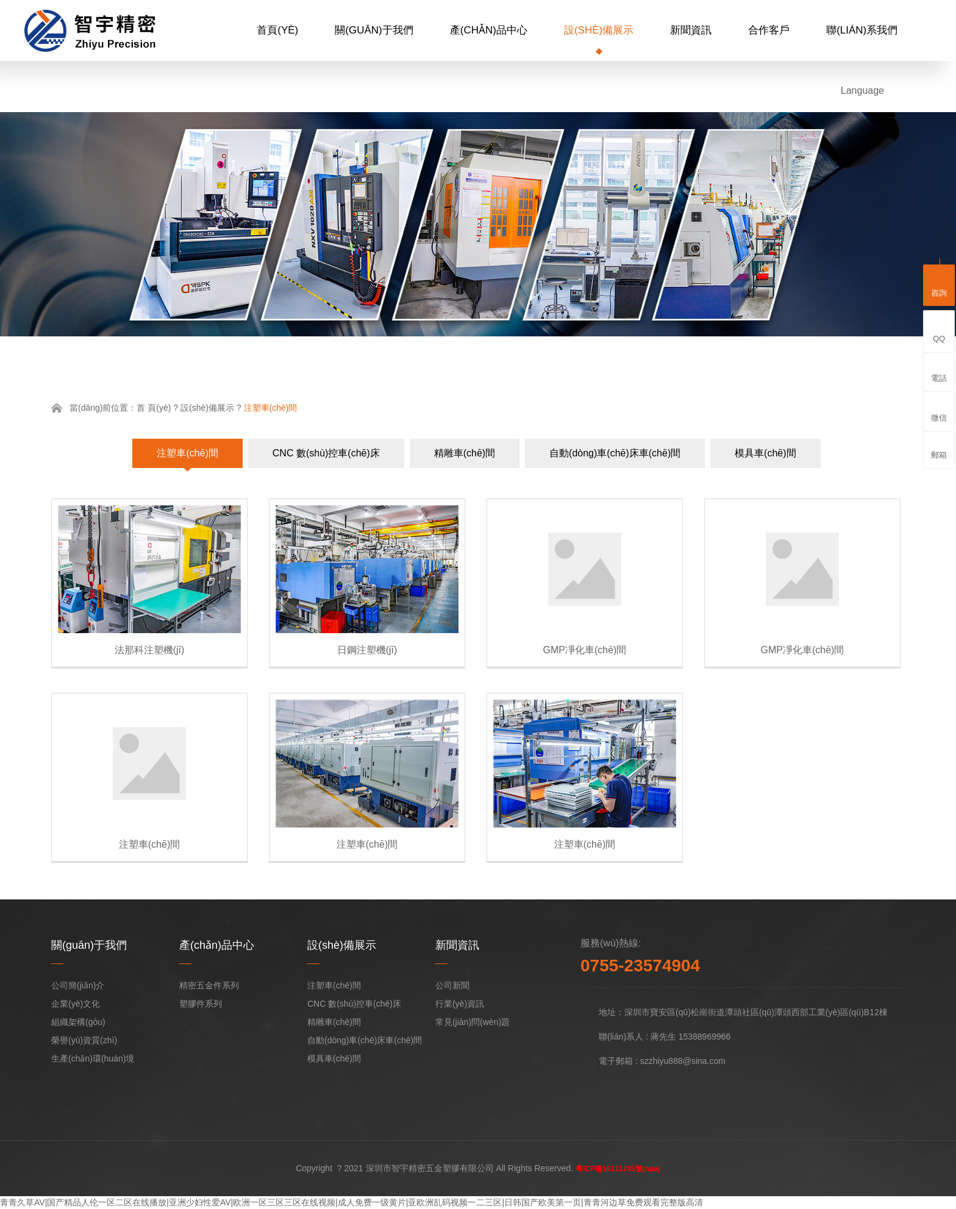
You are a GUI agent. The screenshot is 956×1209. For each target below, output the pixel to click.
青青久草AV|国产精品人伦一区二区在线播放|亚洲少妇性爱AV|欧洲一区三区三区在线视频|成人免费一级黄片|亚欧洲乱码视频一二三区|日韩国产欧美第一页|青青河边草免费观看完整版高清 (351, 1202)
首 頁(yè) (154, 408)
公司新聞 (452, 985)
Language (862, 90)
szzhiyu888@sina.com (683, 1061)
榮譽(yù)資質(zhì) (84, 1040)
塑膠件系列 (200, 1004)
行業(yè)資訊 (459, 1004)
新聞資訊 (691, 30)
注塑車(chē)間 (187, 453)
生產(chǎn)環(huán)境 (92, 1058)
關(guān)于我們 (374, 30)
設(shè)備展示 (598, 30)
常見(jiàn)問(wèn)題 (472, 1022)
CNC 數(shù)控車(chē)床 (326, 453)
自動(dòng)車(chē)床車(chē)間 (614, 453)
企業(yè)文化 (75, 1004)
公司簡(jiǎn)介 (77, 985)
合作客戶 (769, 30)
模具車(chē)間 (765, 453)
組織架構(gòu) (78, 1022)
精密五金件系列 (209, 985)
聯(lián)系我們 (861, 30)
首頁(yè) (277, 30)
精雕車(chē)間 (464, 453)
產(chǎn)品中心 (488, 30)
